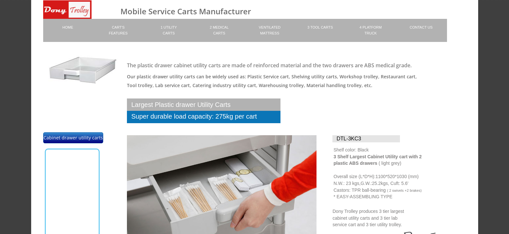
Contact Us (421, 27)
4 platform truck (371, 30)
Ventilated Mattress (269, 30)
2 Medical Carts (219, 30)
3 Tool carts (320, 27)
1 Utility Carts (169, 30)
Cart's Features (118, 30)
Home (67, 27)
